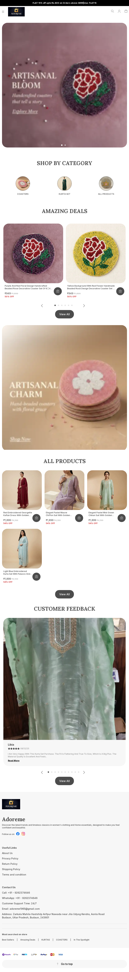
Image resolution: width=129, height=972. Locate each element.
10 (78, 772)
